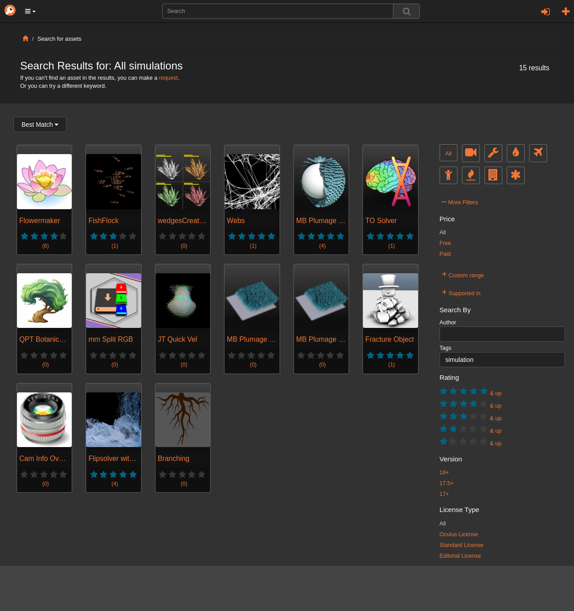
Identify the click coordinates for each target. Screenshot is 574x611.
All (448, 154)
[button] (30, 11)
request (168, 78)
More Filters (460, 201)
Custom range (463, 274)
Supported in (461, 292)
